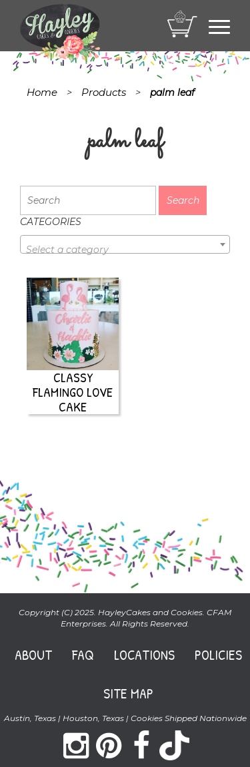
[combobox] (125, 244)
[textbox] (125, 250)
